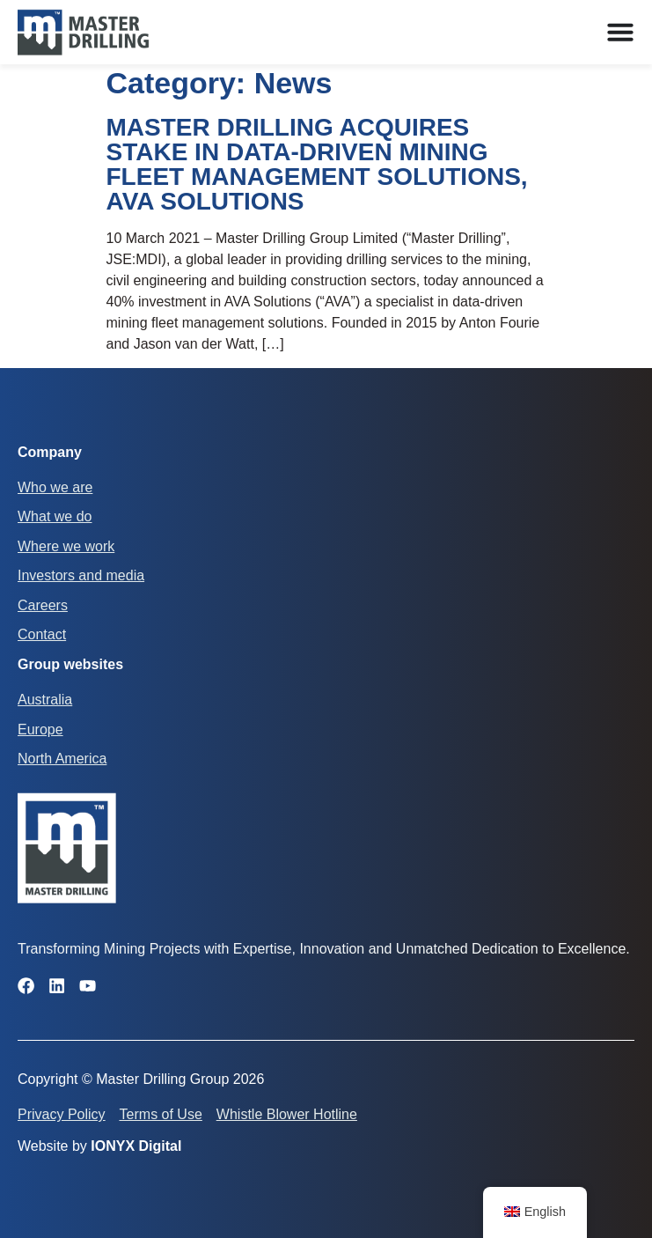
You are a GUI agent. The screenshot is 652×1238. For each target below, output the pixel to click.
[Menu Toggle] (620, 32)
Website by (99, 1146)
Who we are (55, 487)
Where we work (66, 546)
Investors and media (81, 575)
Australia (45, 699)
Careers (43, 605)
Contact (42, 634)
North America (62, 758)
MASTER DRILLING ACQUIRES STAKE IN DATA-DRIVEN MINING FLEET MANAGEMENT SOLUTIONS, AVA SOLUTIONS (317, 164)
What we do (55, 516)
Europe (40, 729)
